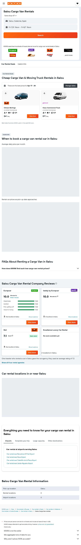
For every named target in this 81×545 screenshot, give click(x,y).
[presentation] (56, 283)
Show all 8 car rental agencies (13, 363)
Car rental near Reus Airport (16, 457)
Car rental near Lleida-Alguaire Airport (20, 463)
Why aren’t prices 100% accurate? (41, 538)
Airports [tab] (8, 441)
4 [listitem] (5, 113)
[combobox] (11, 15)
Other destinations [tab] (55, 441)
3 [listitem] (48, 113)
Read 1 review (14, 297)
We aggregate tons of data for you (41, 534)
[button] (3, 3)
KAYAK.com (5, 509)
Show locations (33, 317)
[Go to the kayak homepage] (14, 3)
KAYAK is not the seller (41, 530)
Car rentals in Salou (27, 511)
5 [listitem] (44, 113)
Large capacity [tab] (38, 441)
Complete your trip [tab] (22, 441)
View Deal (33, 116)
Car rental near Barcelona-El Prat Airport (20, 454)
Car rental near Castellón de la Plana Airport (22, 460)
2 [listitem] (9, 113)
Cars (12, 509)
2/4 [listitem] (14, 113)
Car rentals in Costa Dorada (10, 511)
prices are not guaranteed (46, 524)
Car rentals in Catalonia (53, 509)
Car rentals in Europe (23, 509)
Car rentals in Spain (38, 509)
